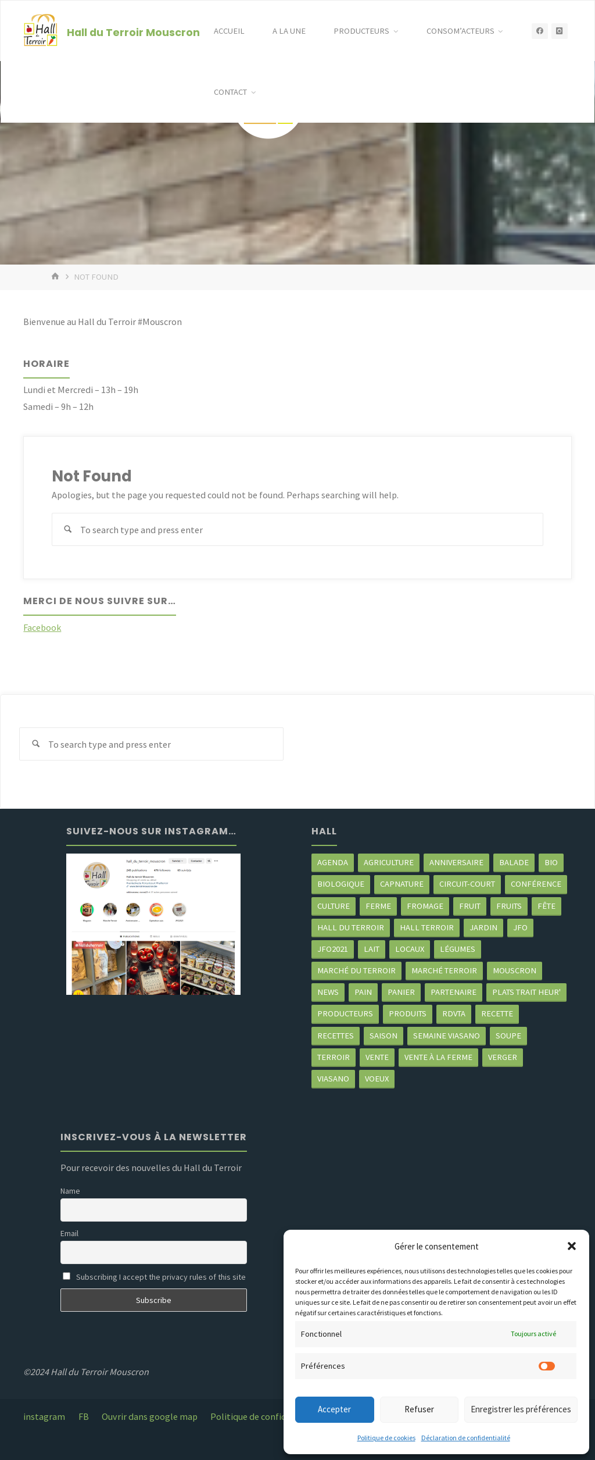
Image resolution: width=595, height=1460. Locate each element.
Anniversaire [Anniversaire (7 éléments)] (456, 862)
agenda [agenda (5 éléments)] (332, 862)
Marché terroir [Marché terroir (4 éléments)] (444, 970)
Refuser (419, 1409)
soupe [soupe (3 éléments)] (508, 1035)
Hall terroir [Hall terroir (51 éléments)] (427, 927)
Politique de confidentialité (265, 1416)
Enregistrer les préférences (521, 1409)
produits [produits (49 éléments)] (407, 1013)
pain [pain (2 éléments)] (363, 992)
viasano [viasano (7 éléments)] (333, 1078)
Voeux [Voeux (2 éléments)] (377, 1078)
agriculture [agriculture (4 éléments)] (389, 862)
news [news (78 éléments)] (328, 992)
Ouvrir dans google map (150, 1416)
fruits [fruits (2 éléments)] (509, 906)
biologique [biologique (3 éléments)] (340, 884)
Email (69, 1233)
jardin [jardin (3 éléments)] (483, 927)
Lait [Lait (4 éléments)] (371, 949)
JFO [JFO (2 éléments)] (520, 927)
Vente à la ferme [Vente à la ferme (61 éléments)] (438, 1057)
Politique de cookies (386, 1437)
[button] (572, 1246)
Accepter (334, 1409)
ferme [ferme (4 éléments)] (378, 906)
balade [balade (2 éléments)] (514, 862)
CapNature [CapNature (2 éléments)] (402, 884)
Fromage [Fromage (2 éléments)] (425, 906)
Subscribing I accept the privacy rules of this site (154, 1277)
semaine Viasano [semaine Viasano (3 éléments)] (446, 1035)
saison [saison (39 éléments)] (383, 1035)
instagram (44, 1416)
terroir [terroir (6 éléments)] (333, 1057)
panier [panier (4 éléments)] (401, 992)
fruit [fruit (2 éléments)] (470, 906)
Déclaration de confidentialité (465, 1437)
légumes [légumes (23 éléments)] (457, 949)
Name (70, 1191)
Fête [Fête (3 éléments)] (546, 906)
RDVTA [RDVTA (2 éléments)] (453, 1013)
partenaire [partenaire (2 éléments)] (453, 992)
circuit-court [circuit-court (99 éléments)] (467, 884)
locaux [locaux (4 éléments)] (409, 949)
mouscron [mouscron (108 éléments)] (514, 970)
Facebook (42, 627)
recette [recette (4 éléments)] (497, 1013)
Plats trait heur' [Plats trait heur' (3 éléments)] (526, 992)
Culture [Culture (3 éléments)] (333, 906)
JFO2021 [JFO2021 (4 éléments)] (332, 949)
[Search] (68, 529)
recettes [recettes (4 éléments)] (335, 1035)
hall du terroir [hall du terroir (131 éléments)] (350, 927)
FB (83, 1416)
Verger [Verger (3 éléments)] (502, 1057)
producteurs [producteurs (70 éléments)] (345, 1013)
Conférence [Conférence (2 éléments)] (536, 884)
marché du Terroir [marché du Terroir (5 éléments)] (356, 970)
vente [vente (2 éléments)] (377, 1057)
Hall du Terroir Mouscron (133, 31)
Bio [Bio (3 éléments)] (551, 862)
